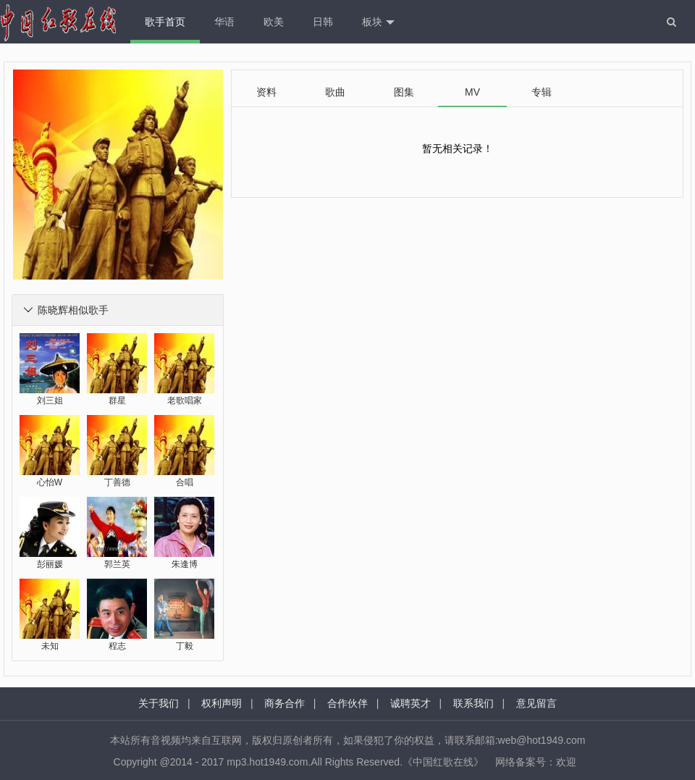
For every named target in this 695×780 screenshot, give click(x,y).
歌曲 (335, 92)
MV (472, 92)
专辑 (541, 92)
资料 (266, 92)
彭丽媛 (50, 564)
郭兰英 (117, 564)
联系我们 (473, 703)
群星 (117, 400)
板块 (378, 22)
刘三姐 (50, 400)
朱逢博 (185, 564)
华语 (224, 22)
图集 (404, 92)
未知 (50, 646)
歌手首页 (165, 22)
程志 (117, 646)
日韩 (323, 22)
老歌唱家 (184, 400)
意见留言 (536, 703)
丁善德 (117, 482)
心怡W (49, 482)
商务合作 (284, 703)
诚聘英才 (410, 703)
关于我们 (158, 703)
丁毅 (184, 646)
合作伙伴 (347, 703)
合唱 (184, 482)
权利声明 (221, 703)
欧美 (274, 22)
